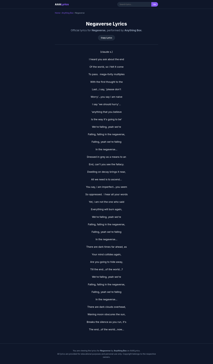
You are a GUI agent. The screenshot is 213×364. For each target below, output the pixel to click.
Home (57, 13)
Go (154, 4)
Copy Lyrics (106, 38)
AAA (62, 4)
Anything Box (67, 13)
